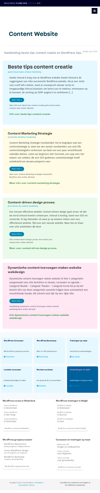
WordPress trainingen (65, 422)
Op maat (76, 357)
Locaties (10, 387)
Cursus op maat (64, 455)
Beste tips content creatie (42, 68)
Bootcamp (44, 357)
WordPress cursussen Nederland (17, 430)
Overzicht (10, 357)
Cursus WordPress (10, 408)
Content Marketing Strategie (32, 135)
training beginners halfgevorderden (17, 447)
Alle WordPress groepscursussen (17, 468)
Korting (76, 387)
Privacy (31, 488)
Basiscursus (23, 3)
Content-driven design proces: (33, 204)
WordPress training (64, 408)
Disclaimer (39, 485)
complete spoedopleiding (14, 460)
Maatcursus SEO (68, 448)
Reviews (43, 387)
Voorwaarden (23, 488)
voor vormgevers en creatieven (16, 453)
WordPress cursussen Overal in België (72, 430)
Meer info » (17, 100)
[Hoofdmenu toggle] (94, 11)
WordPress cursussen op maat (69, 470)
